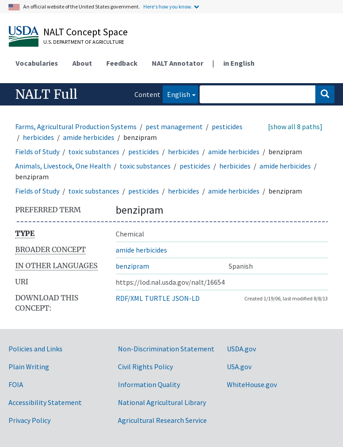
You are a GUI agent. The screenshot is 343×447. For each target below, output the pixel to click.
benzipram (132, 265)
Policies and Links (35, 348)
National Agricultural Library (162, 402)
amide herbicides (88, 137)
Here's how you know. (167, 6)
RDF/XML (129, 298)
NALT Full (46, 94)
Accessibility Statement (45, 402)
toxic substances (93, 151)
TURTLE (157, 298)
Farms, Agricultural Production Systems (76, 126)
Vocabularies (37, 63)
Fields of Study (37, 151)
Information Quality (149, 384)
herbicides (38, 137)
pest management (174, 126)
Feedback (122, 63)
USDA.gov (241, 348)
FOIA (15, 384)
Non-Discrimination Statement (166, 348)
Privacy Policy (29, 420)
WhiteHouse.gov (252, 384)
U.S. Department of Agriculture (83, 41)
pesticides (227, 126)
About (82, 63)
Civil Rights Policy (145, 366)
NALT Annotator (177, 63)
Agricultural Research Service (162, 420)
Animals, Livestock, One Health (63, 165)
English (176, 94)
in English (239, 63)
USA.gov (239, 366)
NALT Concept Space (85, 31)
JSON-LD (186, 298)
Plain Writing (28, 366)
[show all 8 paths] (295, 126)
